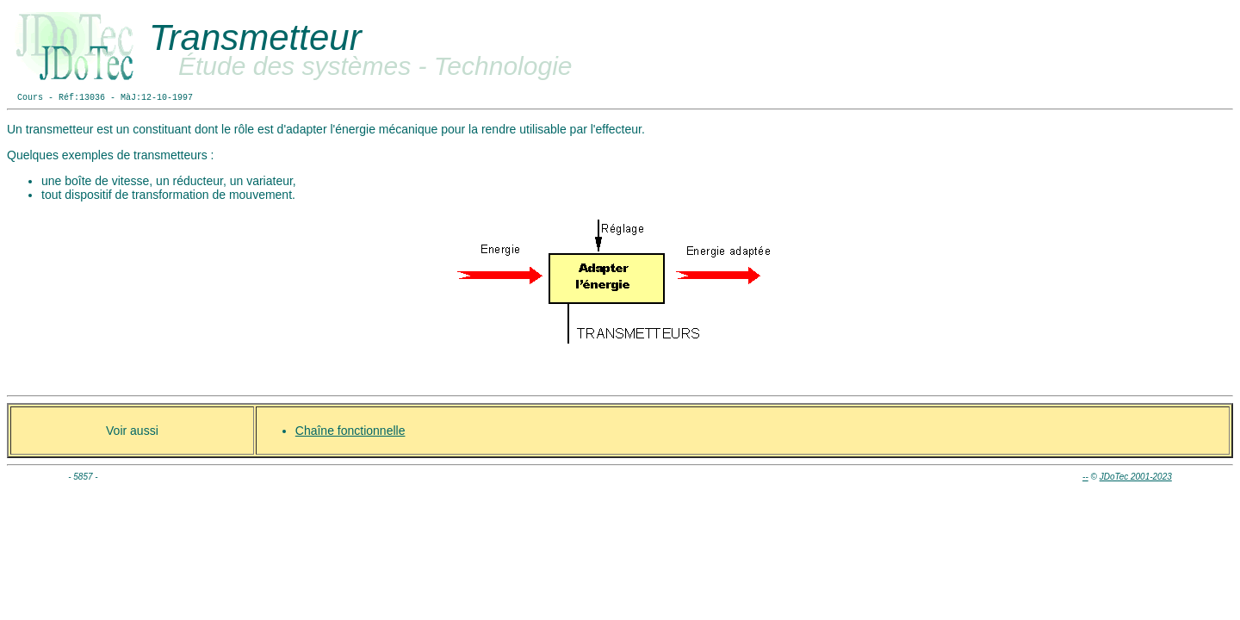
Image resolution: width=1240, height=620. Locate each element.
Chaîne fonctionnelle (350, 430)
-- (1085, 476)
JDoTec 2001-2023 (1136, 476)
